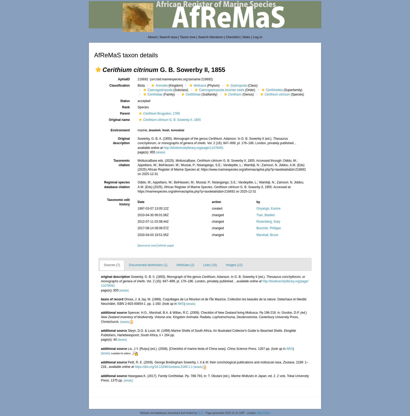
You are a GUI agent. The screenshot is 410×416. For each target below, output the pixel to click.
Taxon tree (188, 37)
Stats (246, 37)
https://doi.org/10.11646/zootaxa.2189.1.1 (164, 367)
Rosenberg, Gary (268, 221)
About (152, 37)
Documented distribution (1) (148, 265)
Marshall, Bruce (267, 235)
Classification (119, 85)
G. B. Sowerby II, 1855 (169, 120)
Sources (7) (112, 265)
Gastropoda (236, 85)
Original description (121, 141)
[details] (160, 152)
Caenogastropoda (157, 90)
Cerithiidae (152, 94)
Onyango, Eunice (269, 208)
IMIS (181, 304)
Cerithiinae (190, 94)
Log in (257, 37)
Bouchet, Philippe (269, 228)
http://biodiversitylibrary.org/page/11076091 (194, 148)
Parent (125, 113)
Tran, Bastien (266, 215)
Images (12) (234, 265)
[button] (98, 69)
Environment (120, 130)
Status (125, 101)
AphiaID (124, 79)
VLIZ (200, 413)
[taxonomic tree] (147, 245)
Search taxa (168, 37)
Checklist (233, 37)
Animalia (159, 85)
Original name (119, 120)
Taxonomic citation (121, 163)
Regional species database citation (117, 185)
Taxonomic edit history (118, 202)
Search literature (210, 37)
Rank (126, 107)
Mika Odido (263, 413)
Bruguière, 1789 (159, 113)
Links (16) (210, 265)
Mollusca (197, 85)
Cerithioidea (271, 90)
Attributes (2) (185, 265)
